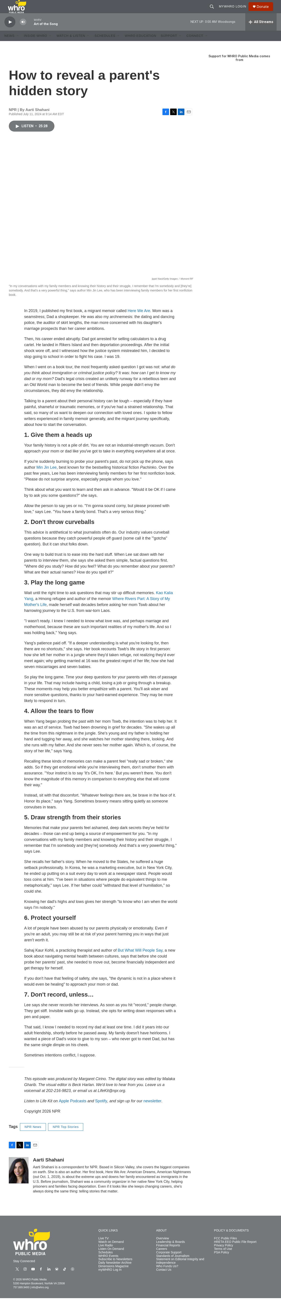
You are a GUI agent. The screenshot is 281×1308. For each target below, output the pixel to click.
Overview (162, 1248)
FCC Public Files (225, 1248)
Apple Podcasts (72, 1111)
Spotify (101, 1111)
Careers (161, 1258)
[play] (9, 31)
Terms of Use (223, 1258)
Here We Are (139, 320)
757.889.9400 (21, 1297)
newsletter (152, 1111)
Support (169, 45)
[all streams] (261, 32)
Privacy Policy (223, 1255)
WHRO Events (108, 1265)
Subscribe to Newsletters (115, 1269)
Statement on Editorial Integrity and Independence (180, 1270)
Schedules (105, 1262)
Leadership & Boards (170, 1251)
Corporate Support (168, 1262)
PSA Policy (221, 1262)
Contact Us (163, 1279)
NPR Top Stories (66, 1136)
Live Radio (105, 1255)
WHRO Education (140, 45)
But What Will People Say (140, 960)
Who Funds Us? (167, 1276)
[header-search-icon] (214, 11)
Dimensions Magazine (113, 1276)
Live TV (103, 1248)
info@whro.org (40, 1297)
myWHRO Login (234, 11)
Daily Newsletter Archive (114, 1272)
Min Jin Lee (46, 477)
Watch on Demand (111, 1251)
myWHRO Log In (110, 1279)
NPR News (33, 1136)
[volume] (23, 32)
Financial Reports (168, 1255)
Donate (265, 11)
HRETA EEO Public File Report (235, 1251)
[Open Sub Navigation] (18, 45)
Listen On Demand (111, 1258)
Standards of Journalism (172, 1265)
